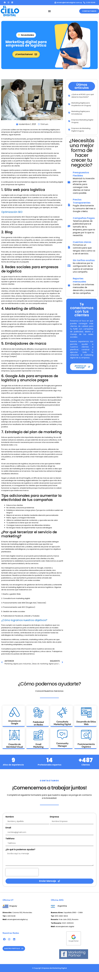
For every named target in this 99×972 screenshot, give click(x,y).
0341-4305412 (62, 923)
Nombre (10, 817)
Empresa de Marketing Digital (54, 968)
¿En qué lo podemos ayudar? (20, 850)
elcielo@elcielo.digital (62, 926)
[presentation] (22, 872)
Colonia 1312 (12, 912)
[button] (49, 11)
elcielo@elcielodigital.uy (15, 919)
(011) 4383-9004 (61, 916)
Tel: (53, 916)
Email (8, 828)
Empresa (54, 817)
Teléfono (10, 839)
